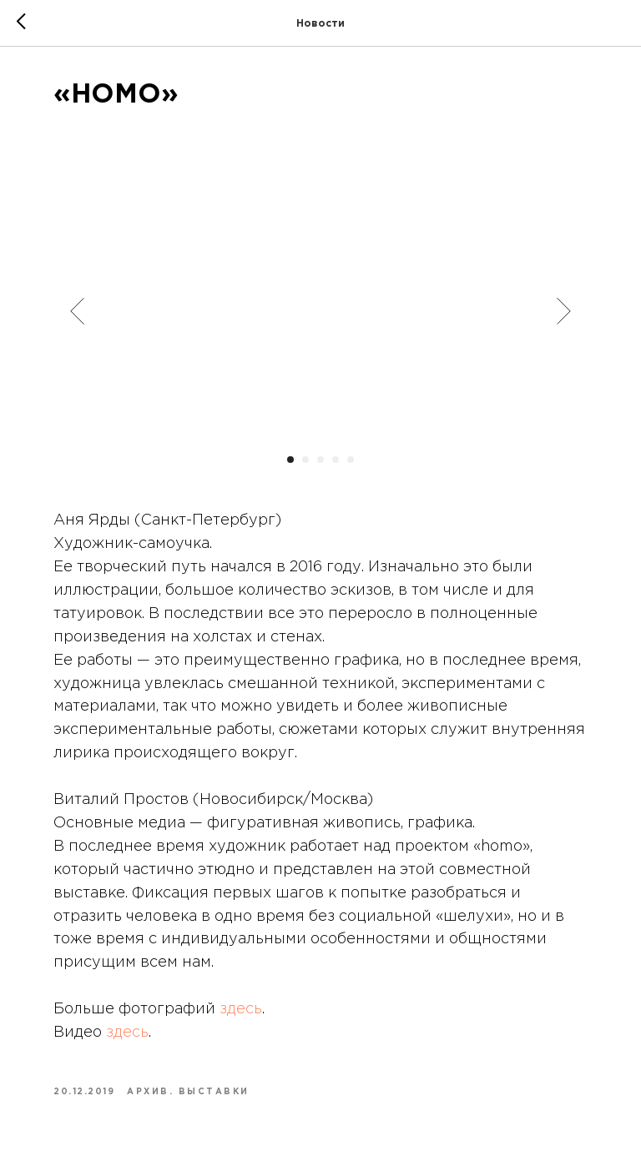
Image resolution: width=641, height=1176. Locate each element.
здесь (241, 1009)
